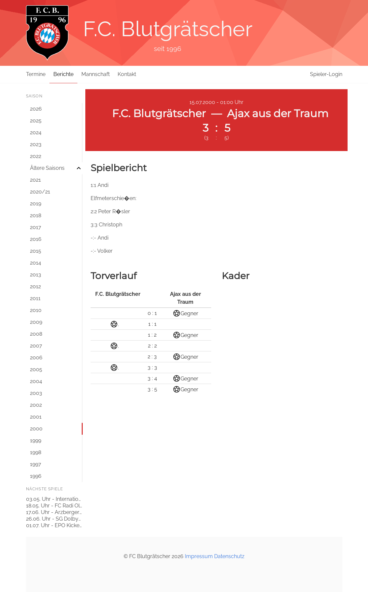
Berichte (63, 74)
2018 (35, 215)
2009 (36, 322)
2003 (36, 393)
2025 (36, 120)
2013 (35, 274)
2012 (35, 286)
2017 (35, 227)
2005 (36, 369)
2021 (35, 180)
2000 (36, 428)
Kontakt (127, 74)
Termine (35, 74)
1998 (35, 452)
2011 (35, 298)
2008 (36, 334)
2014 (35, 263)
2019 (35, 203)
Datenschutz (229, 556)
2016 (36, 239)
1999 (35, 440)
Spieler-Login (326, 74)
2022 (35, 156)
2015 (35, 251)
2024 (36, 132)
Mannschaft (95, 74)
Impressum (199, 556)
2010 (36, 310)
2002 (36, 405)
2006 (36, 357)
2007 (36, 346)
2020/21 (40, 192)
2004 (36, 381)
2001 (36, 417)
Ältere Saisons (47, 168)
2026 (36, 109)
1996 (36, 476)
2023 (36, 144)
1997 (35, 464)
